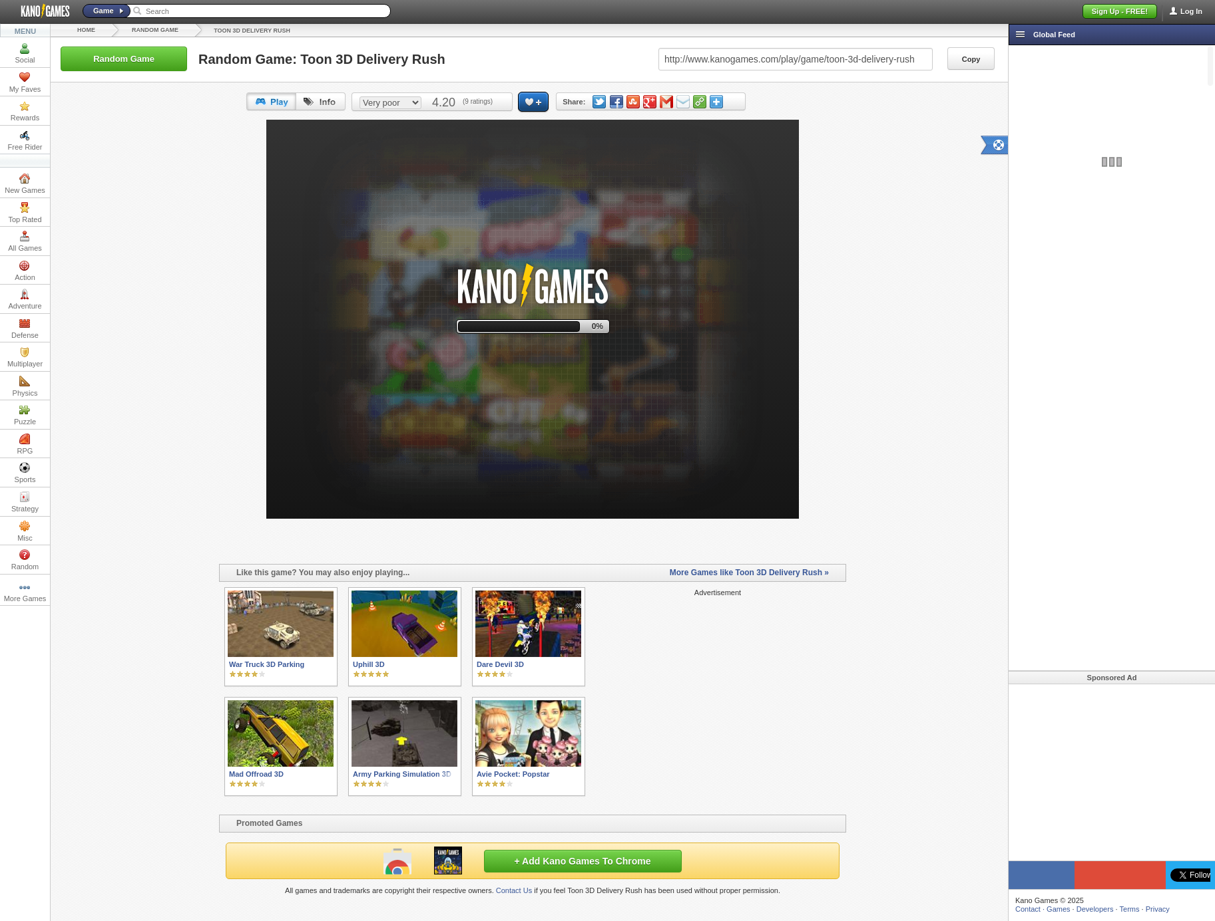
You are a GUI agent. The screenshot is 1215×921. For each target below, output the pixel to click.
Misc (25, 531)
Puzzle (25, 415)
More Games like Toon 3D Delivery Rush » (749, 572)
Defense (25, 328)
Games (1058, 909)
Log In (1191, 11)
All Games (25, 241)
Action (25, 270)
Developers (1095, 909)
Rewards (25, 111)
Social (25, 53)
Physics (25, 386)
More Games (25, 591)
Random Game (155, 30)
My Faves (25, 82)
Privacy (1158, 909)
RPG (25, 444)
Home (86, 30)
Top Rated (24, 212)
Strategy (25, 502)
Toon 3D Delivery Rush (252, 30)
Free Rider (25, 140)
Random (25, 560)
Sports (25, 472)
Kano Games (40, 11)
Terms (1130, 909)
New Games (25, 183)
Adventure (24, 299)
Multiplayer (25, 357)
